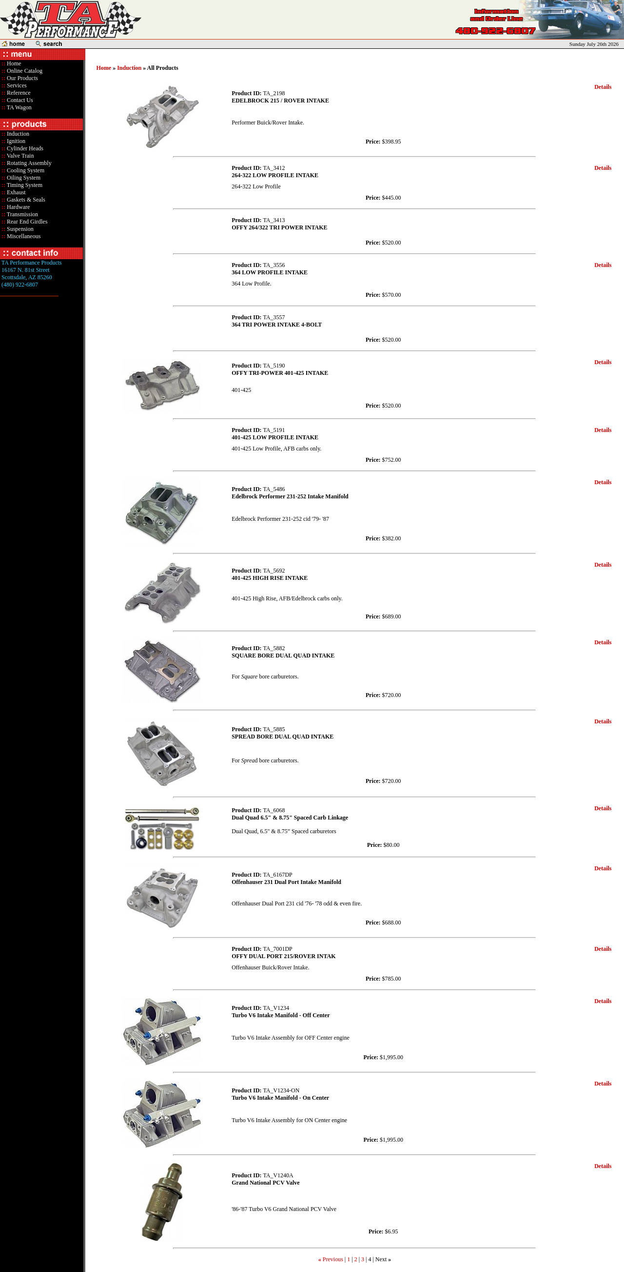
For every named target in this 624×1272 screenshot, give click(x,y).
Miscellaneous (23, 236)
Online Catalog (23, 70)
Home (14, 63)
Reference (18, 92)
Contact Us (19, 100)
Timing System (23, 185)
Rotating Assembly (28, 163)
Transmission (21, 214)
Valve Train (19, 155)
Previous (333, 1259)
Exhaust (15, 192)
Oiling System (22, 177)
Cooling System (24, 170)
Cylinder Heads (24, 148)
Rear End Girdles (26, 221)
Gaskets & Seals (25, 199)
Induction (17, 133)
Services (16, 85)
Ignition (15, 141)
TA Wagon (18, 107)
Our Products (21, 78)
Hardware (17, 207)
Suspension (19, 229)
